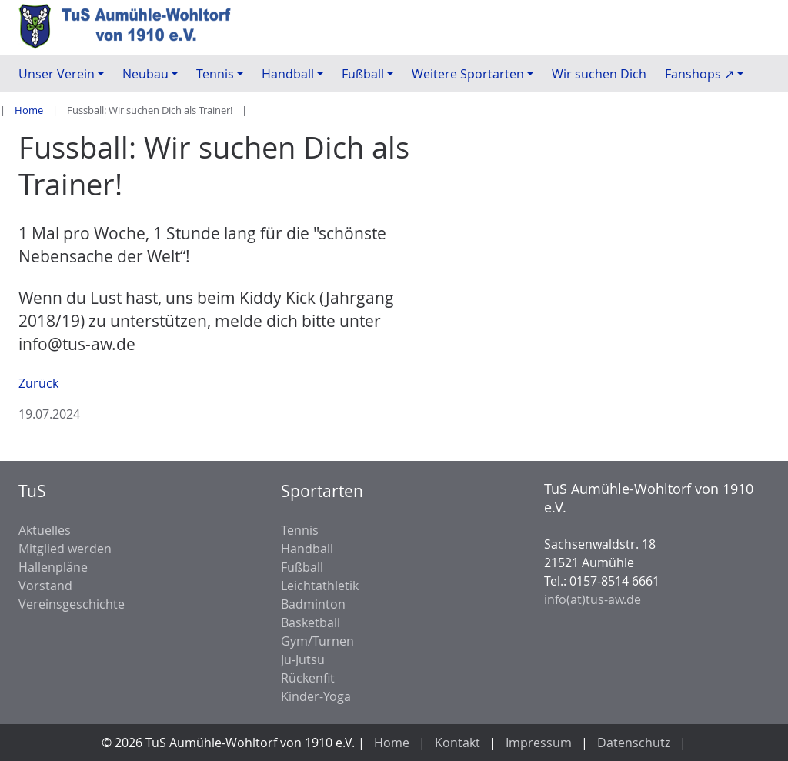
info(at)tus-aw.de (592, 599)
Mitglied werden (65, 548)
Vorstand (45, 585)
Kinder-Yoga (316, 696)
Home (29, 110)
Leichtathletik (320, 585)
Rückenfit (308, 677)
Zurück (38, 383)
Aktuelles (44, 530)
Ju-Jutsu (303, 659)
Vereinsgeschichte (71, 604)
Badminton (313, 604)
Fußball (302, 567)
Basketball (310, 622)
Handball (307, 548)
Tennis (300, 530)
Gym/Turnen (317, 640)
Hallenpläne (53, 567)
